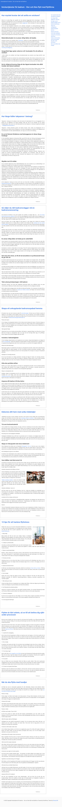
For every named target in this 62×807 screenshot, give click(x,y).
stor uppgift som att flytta (15, 653)
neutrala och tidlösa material (23, 289)
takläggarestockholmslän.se (8, 125)
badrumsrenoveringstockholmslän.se (17, 317)
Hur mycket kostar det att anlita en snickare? (21, 15)
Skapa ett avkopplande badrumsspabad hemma (22, 308)
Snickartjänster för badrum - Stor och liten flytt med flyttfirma (14, 1)
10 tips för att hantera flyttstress (15, 522)
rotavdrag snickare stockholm (27, 418)
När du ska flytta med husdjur (14, 682)
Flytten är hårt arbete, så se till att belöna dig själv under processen (23, 613)
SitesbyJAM (55, 800)
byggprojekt (25, 23)
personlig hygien (25, 313)
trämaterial (20, 40)
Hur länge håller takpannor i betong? (17, 116)
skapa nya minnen (9, 629)
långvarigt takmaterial (6, 183)
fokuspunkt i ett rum (26, 446)
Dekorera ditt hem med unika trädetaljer (19, 412)
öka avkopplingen (6, 341)
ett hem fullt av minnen (35, 568)
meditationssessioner (6, 376)
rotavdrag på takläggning (7, 47)
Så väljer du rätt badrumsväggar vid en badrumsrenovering (18, 209)
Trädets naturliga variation (7, 480)
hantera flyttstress (5, 531)
